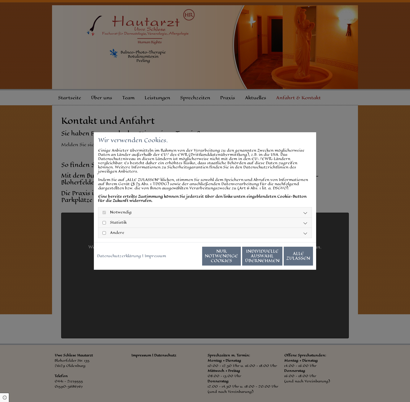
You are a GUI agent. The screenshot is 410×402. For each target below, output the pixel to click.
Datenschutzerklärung (119, 245)
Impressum (155, 245)
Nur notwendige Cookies (189, 258)
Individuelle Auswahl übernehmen (239, 258)
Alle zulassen (289, 258)
